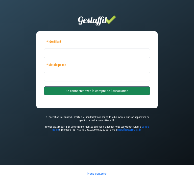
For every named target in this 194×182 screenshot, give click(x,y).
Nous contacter (97, 173)
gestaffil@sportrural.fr (129, 129)
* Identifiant (53, 41)
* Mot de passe (56, 65)
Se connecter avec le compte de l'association (97, 91)
